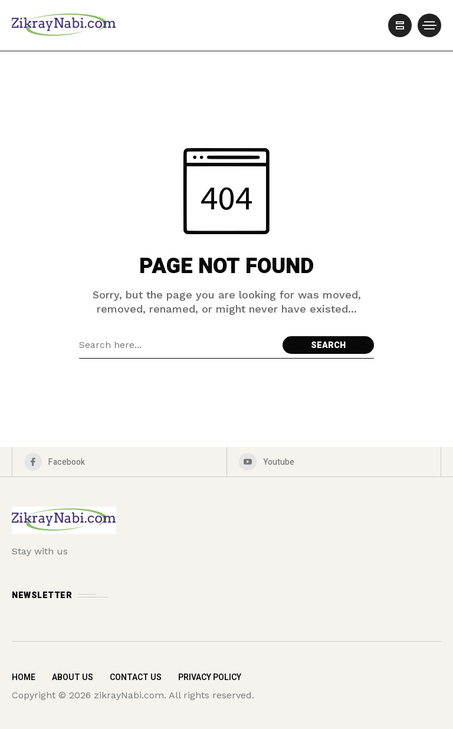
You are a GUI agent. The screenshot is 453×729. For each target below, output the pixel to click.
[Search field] (178, 345)
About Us (72, 677)
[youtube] (334, 462)
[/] (400, 25)
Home (23, 677)
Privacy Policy (209, 677)
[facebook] (119, 462)
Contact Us (136, 677)
